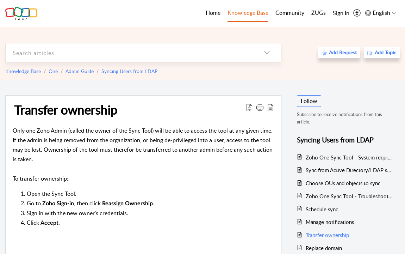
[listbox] (267, 52)
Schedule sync (322, 209)
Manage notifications (330, 221)
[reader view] (270, 107)
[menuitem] (341, 13)
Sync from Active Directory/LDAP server (349, 170)
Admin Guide (80, 71)
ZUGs (318, 13)
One (53, 71)
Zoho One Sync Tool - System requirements (349, 157)
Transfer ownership (65, 110)
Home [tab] (213, 13)
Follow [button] (309, 101)
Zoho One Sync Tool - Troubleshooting (349, 196)
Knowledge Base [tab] (248, 13)
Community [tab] (289, 13)
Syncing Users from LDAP (129, 71)
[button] (259, 107)
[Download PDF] (249, 107)
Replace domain (324, 248)
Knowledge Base (23, 71)
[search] (129, 52)
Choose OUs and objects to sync (343, 183)
